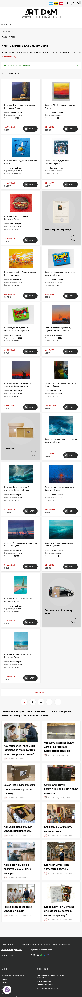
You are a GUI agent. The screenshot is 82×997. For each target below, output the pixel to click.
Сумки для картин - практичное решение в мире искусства (61, 789)
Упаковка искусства (44, 981)
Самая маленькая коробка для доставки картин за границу (19, 789)
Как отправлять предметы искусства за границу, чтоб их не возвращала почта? (19, 750)
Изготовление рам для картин (48, 988)
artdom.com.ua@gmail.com (11, 950)
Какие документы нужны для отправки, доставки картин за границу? (59, 911)
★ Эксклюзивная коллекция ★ (13, 975)
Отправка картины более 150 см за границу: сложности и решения (59, 746)
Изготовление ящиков (45, 985)
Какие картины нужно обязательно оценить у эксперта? (17, 869)
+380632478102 (7, 944)
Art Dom (10, 758)
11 (49, 702)
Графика (4, 982)
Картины (4, 979)
